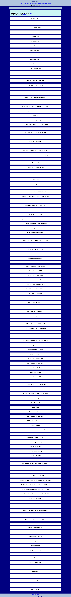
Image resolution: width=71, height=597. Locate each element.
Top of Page (34, 594)
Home (38, 594)
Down (34, 5)
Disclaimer (44, 596)
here (31, 13)
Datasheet (24, 14)
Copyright (21, 596)
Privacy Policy (49, 596)
